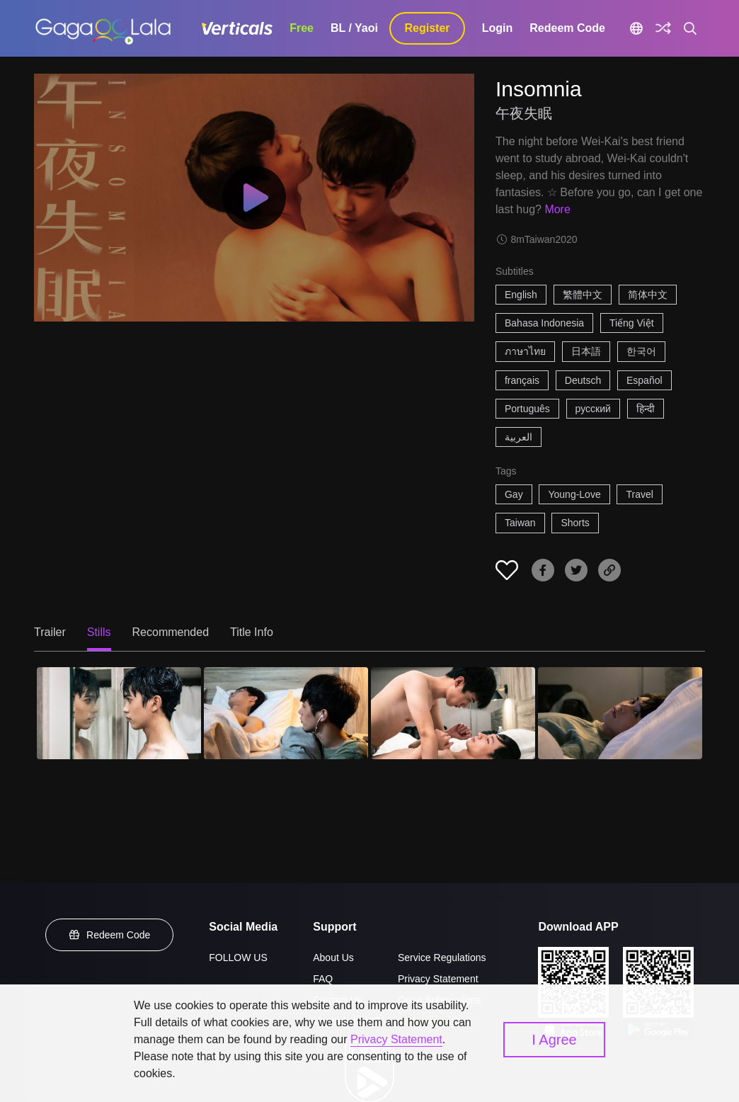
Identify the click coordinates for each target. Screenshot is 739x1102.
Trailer (50, 632)
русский (593, 408)
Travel (639, 494)
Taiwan (520, 522)
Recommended (171, 632)
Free (302, 28)
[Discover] (663, 28)
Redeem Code (567, 28)
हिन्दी (645, 408)
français (522, 380)
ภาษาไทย (525, 351)
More (557, 209)
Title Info (251, 632)
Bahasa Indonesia (544, 323)
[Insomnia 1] (119, 713)
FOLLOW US (238, 957)
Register (427, 28)
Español (644, 380)
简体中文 (648, 294)
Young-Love (574, 494)
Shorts (575, 522)
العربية (518, 437)
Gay (514, 494)
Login (497, 28)
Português (527, 408)
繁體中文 (582, 294)
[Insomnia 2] (286, 713)
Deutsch (583, 380)
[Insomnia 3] (453, 713)
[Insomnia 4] (620, 713)
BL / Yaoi (354, 28)
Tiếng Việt (631, 323)
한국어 (641, 351)
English (521, 294)
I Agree (554, 1039)
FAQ (323, 978)
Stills (99, 632)
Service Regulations (442, 957)
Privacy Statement (438, 978)
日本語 (586, 351)
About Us (333, 957)
